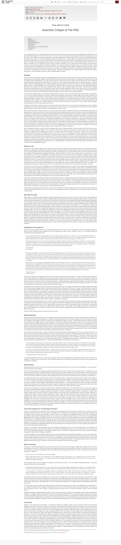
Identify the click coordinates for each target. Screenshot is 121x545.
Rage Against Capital (35, 9)
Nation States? (31, 45)
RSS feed (47, 542)
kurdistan (53, 10)
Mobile (71, 542)
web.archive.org (63, 532)
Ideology (29, 38)
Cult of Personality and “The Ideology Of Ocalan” (38, 46)
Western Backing (31, 44)
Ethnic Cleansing (31, 48)
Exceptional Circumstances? (34, 42)
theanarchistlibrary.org (65, 530)
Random (42, 542)
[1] (78, 334)
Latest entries (65, 542)
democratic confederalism (44, 10)
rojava (60, 10)
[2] (27, 489)
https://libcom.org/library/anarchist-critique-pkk (56, 14)
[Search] (107, 2)
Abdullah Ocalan (34, 10)
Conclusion (30, 49)
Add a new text (77, 542)
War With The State (32, 41)
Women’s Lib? (31, 40)
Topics (60, 542)
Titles (52, 542)
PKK (57, 10)
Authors (56, 542)
